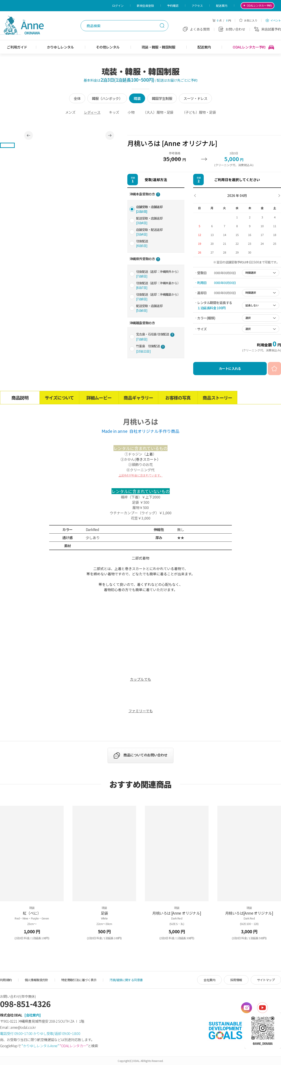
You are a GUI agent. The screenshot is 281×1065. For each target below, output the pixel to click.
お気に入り (248, 20)
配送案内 (221, 6)
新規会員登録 (145, 6)
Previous (28, 135)
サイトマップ (266, 980)
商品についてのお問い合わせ (145, 755)
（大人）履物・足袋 (158, 112)
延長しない (252, 305)
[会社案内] (32, 1015)
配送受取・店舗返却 (149, 220)
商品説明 (19, 397)
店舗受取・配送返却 (149, 231)
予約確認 (172, 6)
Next (109, 135)
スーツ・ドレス (195, 98)
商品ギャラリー (138, 397)
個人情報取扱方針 (36, 980)
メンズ (70, 112)
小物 (131, 112)
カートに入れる (230, 368)
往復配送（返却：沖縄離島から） (158, 296)
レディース (92, 112)
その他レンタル (108, 47)
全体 (77, 98)
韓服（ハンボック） (107, 98)
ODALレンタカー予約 (253, 47)
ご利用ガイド (17, 47)
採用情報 (236, 980)
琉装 (137, 98)
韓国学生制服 (162, 98)
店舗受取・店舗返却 (149, 209)
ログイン (118, 6)
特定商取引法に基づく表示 (79, 980)
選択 (248, 318)
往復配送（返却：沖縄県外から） (158, 273)
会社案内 (209, 980)
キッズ (114, 112)
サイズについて (59, 397)
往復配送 (142, 243)
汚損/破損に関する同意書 (126, 980)
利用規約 (6, 980)
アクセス (197, 6)
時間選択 (250, 272)
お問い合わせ (232, 29)
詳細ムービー (99, 397)
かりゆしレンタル (60, 47)
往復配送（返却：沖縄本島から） (158, 285)
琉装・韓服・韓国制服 (158, 47)
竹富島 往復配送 (150, 348)
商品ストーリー (217, 397)
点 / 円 (221, 20)
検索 (162, 25)
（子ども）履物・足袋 (199, 112)
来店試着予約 (267, 29)
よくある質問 (196, 29)
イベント (273, 20)
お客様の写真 (178, 397)
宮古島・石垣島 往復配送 (155, 336)
